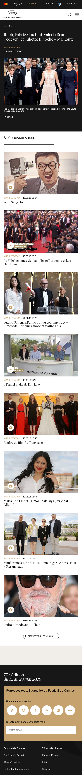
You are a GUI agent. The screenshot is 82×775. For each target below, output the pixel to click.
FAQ (44, 762)
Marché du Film (12, 762)
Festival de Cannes (14, 748)
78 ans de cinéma (52, 748)
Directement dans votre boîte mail (25, 722)
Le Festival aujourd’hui (16, 769)
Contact (46, 769)
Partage (8, 117)
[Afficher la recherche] (69, 14)
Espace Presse (50, 755)
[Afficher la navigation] (77, 14)
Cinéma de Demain (14, 755)
